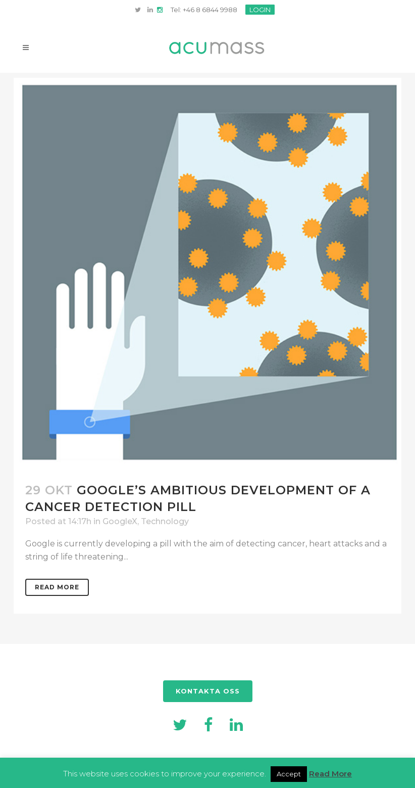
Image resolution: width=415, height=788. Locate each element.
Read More (57, 587)
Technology (165, 521)
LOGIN (260, 10)
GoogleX (119, 521)
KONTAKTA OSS (208, 691)
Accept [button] (289, 774)
